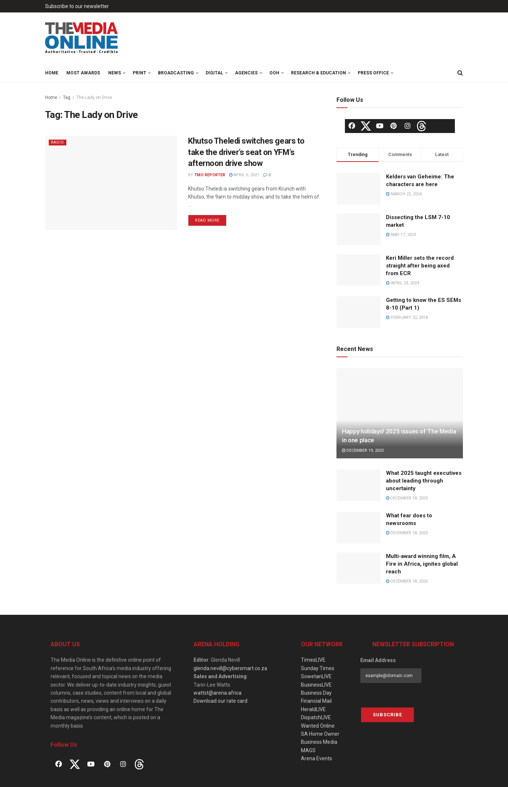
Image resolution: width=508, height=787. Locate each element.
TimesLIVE (313, 660)
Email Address (378, 660)
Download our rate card (220, 701)
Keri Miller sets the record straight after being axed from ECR (420, 266)
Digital (214, 72)
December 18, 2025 (407, 498)
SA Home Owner (320, 734)
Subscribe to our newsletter (77, 6)
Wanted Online (318, 726)
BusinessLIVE (316, 685)
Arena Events (316, 758)
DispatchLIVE (316, 717)
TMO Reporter (209, 175)
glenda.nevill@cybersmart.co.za (230, 668)
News (114, 72)
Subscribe (387, 714)
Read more (207, 220)
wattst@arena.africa (218, 693)
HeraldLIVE (313, 709)
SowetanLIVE (316, 676)
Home (51, 72)
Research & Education (318, 72)
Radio (58, 142)
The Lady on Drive (94, 97)
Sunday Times (317, 668)
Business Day (316, 693)
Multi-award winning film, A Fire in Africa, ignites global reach (422, 564)
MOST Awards (83, 72)
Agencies (246, 72)
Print (139, 72)
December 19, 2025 (363, 450)
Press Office (373, 72)
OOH (274, 72)
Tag (66, 97)
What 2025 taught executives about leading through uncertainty (423, 481)
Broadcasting (176, 72)
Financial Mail (316, 701)
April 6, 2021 (244, 175)
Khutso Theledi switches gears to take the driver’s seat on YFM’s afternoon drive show (246, 152)
